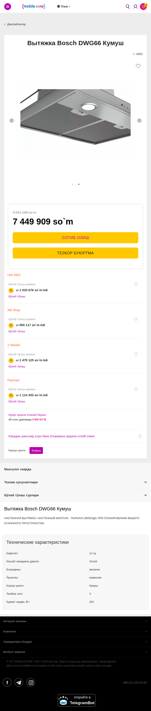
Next (139, 120)
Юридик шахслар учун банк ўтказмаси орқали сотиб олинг (51, 436)
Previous (12, 120)
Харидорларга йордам (17, 641)
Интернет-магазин (14, 621)
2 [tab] (79, 184)
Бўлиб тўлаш (16, 296)
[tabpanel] (75, 120)
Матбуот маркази (14, 651)
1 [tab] (72, 184)
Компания (9, 631)
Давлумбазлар (16, 24)
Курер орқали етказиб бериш (27, 414)
